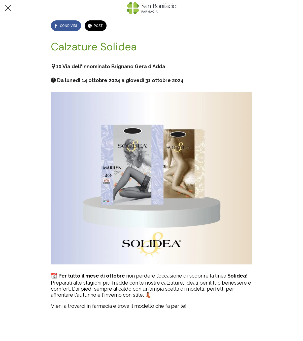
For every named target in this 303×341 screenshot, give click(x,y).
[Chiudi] (8, 8)
